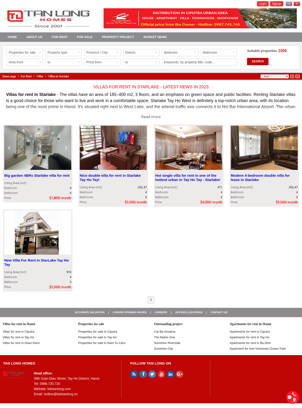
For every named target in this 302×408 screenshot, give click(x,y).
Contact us (218, 312)
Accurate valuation (90, 312)
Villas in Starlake (58, 76)
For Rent (59, 37)
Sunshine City (163, 348)
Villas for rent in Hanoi (19, 324)
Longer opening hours (130, 312)
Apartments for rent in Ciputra (250, 331)
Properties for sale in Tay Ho (97, 337)
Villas (40, 76)
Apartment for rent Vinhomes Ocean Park (258, 348)
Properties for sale (91, 324)
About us (34, 37)
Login (262, 3)
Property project (118, 37)
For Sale (84, 37)
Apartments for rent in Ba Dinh (250, 343)
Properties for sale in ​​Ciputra (97, 331)
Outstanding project (168, 324)
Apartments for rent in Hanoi (250, 324)
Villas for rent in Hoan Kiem (21, 343)
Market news (155, 37)
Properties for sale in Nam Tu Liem (102, 343)
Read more (151, 116)
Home (12, 37)
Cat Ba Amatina (164, 331)
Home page (9, 76)
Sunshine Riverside (167, 343)
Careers (161, 312)
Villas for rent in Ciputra (18, 331)
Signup (276, 3)
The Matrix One (164, 337)
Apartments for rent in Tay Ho (249, 337)
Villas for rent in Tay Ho (18, 337)
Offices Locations (188, 312)
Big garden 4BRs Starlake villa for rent (37, 176)
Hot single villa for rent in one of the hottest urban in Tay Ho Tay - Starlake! (187, 178)
